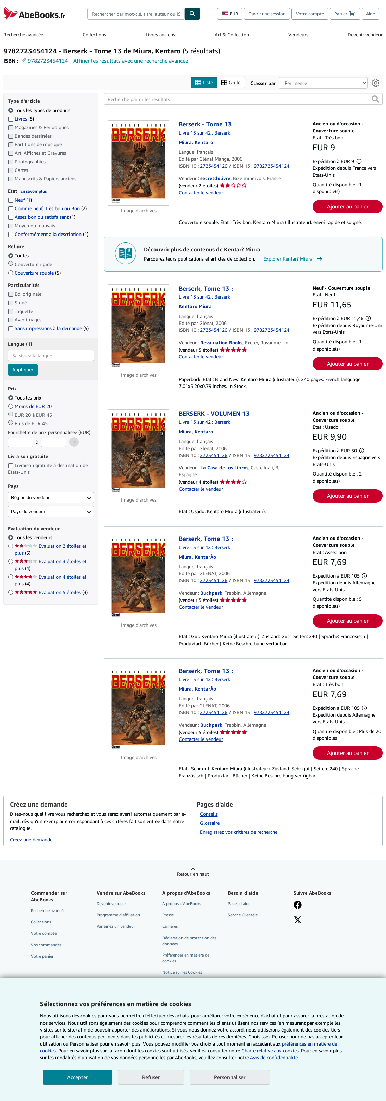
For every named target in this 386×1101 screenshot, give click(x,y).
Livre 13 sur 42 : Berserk (204, 133)
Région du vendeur (30, 497)
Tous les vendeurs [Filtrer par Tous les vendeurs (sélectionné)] (34, 537)
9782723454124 (48, 60)
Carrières (170, 926)
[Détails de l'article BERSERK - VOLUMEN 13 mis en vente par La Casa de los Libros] (139, 452)
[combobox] (136, 14)
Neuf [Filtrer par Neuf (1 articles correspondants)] (20, 200)
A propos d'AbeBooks (181, 903)
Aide (370, 13)
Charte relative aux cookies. (271, 1050)
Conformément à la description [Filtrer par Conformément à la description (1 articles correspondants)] (48, 234)
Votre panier (42, 956)
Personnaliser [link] (230, 1077)
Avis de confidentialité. (274, 1057)
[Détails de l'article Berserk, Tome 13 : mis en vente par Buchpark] (139, 577)
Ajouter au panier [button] (348, 206)
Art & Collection (232, 34)
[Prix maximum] (53, 442)
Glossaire (210, 823)
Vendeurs (298, 34)
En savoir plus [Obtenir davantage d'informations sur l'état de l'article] (33, 191)
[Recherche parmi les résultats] (243, 99)
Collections (94, 34)
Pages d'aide (239, 903)
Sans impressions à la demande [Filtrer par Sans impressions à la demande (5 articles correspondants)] (48, 328)
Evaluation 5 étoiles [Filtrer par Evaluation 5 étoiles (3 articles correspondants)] (51, 592)
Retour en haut (193, 874)
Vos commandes (46, 944)
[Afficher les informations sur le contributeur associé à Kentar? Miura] (196, 142)
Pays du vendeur (28, 511)
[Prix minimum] (20, 442)
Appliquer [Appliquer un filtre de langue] (22, 369)
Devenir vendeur (365, 34)
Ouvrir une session (267, 13)
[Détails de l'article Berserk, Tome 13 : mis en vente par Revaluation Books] (139, 327)
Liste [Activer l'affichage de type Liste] (204, 82)
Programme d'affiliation (118, 914)
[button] (375, 99)
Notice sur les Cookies (182, 972)
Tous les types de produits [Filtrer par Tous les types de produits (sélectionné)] (40, 110)
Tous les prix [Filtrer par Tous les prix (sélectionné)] (25, 398)
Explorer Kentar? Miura (293, 258)
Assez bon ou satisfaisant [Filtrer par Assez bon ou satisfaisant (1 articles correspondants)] (41, 217)
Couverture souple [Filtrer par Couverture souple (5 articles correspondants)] (34, 273)
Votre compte (310, 13)
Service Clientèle (243, 914)
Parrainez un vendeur (116, 926)
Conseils (209, 814)
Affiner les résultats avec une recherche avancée (130, 60)
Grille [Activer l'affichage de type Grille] (230, 82)
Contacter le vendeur (201, 192)
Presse (168, 914)
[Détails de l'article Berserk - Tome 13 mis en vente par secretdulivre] (139, 163)
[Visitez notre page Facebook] (298, 905)
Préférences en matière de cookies (185, 957)
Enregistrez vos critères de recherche (238, 832)
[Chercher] (192, 14)
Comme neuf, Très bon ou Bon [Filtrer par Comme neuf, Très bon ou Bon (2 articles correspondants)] (47, 208)
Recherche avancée (23, 34)
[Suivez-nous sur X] (298, 920)
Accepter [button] (77, 1077)
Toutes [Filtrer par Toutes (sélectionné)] (19, 255)
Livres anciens (160, 34)
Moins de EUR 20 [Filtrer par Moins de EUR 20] (30, 406)
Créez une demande (31, 840)
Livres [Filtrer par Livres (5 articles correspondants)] (21, 118)
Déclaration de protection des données (189, 940)
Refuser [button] (151, 1077)
